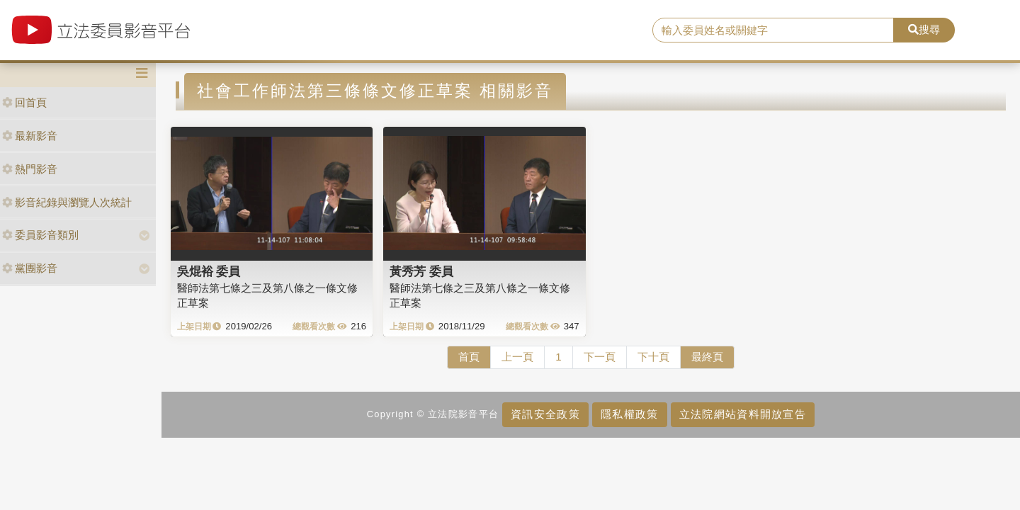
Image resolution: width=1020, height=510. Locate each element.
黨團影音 (29, 268)
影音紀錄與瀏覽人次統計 (67, 202)
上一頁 (517, 357)
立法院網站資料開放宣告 (742, 414)
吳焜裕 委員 (209, 271)
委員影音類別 (40, 235)
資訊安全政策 (545, 414)
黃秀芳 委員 (421, 271)
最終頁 (707, 357)
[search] (773, 30)
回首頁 (24, 102)
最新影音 (29, 136)
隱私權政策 (629, 414)
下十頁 (653, 357)
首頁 (469, 357)
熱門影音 (29, 169)
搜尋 (924, 29)
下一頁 (600, 357)
